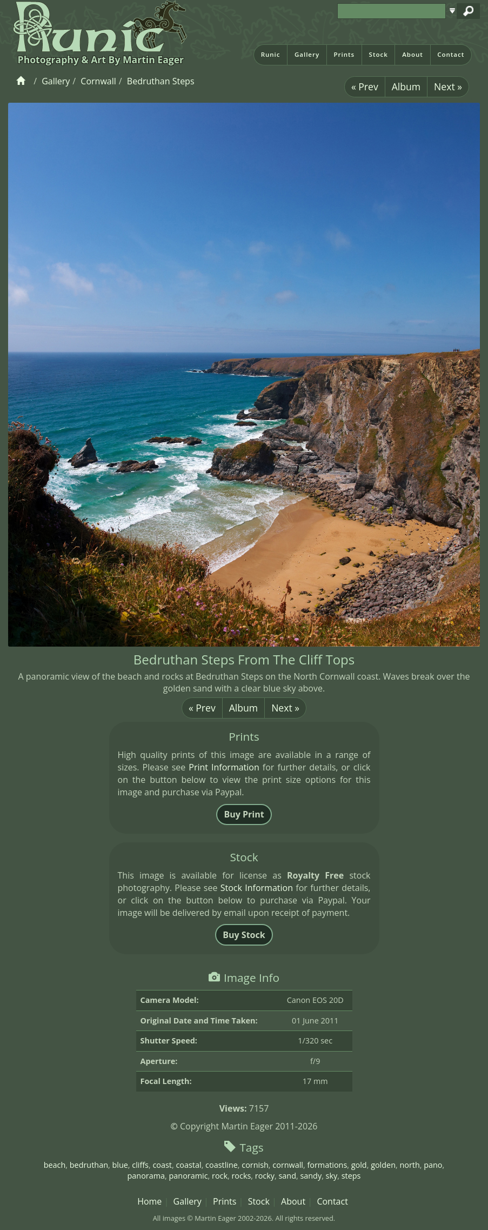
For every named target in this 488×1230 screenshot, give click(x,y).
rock (220, 1176)
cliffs (140, 1165)
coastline (221, 1165)
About (412, 54)
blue (120, 1165)
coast (162, 1165)
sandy (311, 1176)
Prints (344, 54)
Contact (450, 54)
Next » (448, 86)
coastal (188, 1165)
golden (383, 1165)
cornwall (287, 1165)
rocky (265, 1176)
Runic (270, 54)
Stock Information (256, 888)
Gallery (307, 54)
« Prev (364, 86)
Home (149, 1201)
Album (406, 86)
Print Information (224, 767)
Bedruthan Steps (161, 81)
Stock (378, 54)
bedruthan (89, 1165)
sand (287, 1176)
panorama (146, 1176)
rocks (241, 1176)
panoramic (188, 1176)
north (409, 1165)
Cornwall (98, 81)
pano (433, 1165)
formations (327, 1165)
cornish (255, 1165)
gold (359, 1165)
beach (55, 1165)
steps (351, 1176)
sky (332, 1176)
